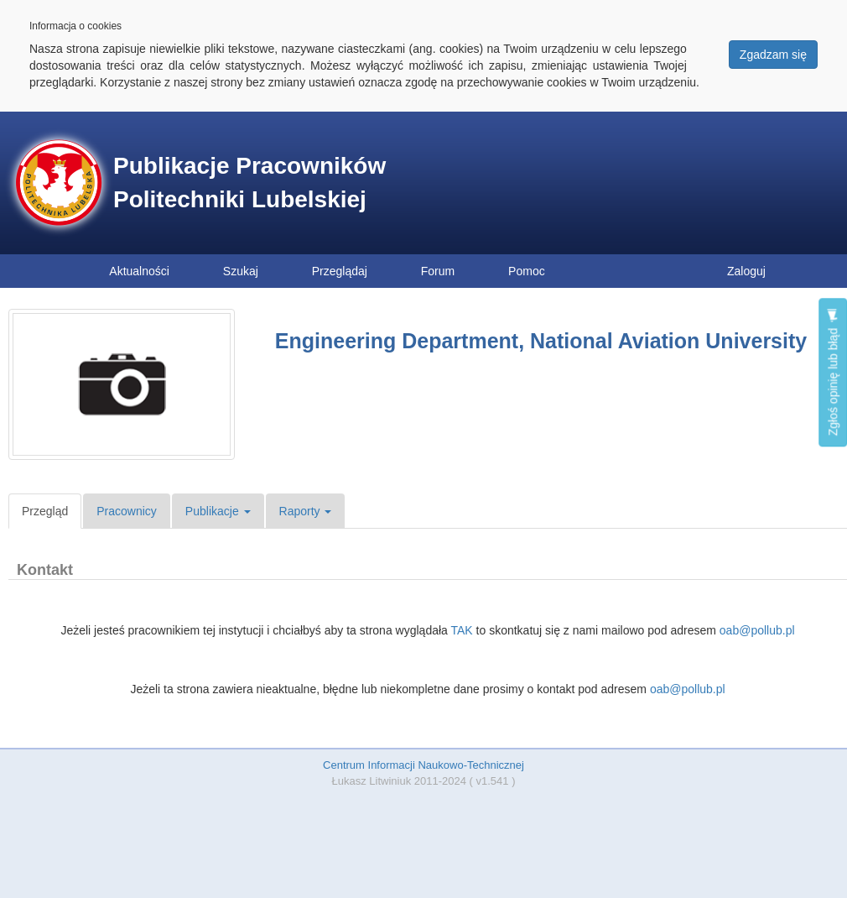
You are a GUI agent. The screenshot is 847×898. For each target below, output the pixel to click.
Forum (438, 271)
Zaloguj (746, 271)
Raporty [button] (305, 511)
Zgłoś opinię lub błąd (832, 372)
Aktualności (139, 271)
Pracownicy (126, 511)
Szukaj (240, 271)
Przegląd (45, 511)
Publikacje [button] (218, 511)
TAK (461, 630)
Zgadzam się (773, 54)
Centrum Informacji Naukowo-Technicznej (423, 765)
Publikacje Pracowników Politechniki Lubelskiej (249, 182)
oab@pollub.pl (757, 630)
